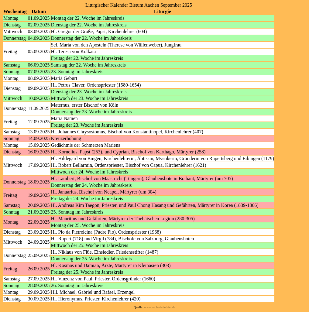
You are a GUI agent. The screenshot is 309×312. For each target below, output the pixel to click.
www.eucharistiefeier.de (159, 307)
